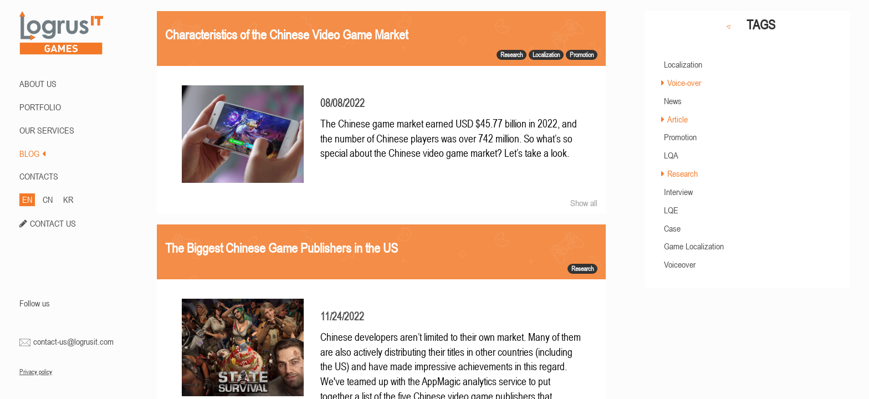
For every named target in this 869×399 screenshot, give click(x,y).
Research (682, 173)
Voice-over (684, 83)
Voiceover (680, 264)
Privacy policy (35, 372)
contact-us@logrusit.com (73, 341)
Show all (583, 203)
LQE (671, 210)
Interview (678, 192)
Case (672, 228)
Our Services (46, 130)
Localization (683, 64)
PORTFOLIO (40, 107)
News (673, 101)
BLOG (32, 153)
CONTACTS (38, 176)
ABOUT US (38, 84)
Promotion (680, 137)
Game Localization (694, 246)
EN (27, 199)
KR (68, 199)
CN (48, 199)
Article (677, 119)
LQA (671, 155)
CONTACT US (53, 223)
